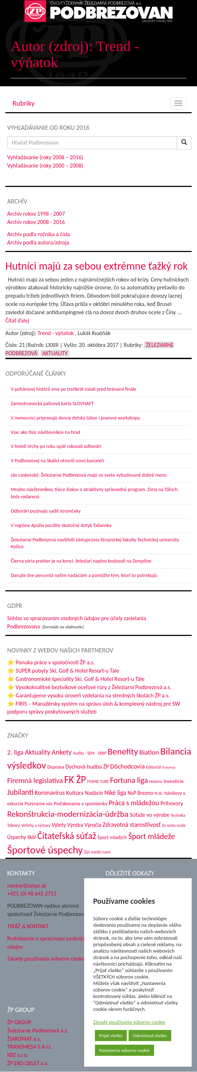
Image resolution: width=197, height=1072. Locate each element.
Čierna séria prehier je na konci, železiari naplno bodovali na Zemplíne (81, 561)
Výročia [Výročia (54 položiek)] (93, 824)
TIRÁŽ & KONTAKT (28, 926)
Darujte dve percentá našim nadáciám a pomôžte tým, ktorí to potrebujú (84, 575)
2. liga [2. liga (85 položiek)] (15, 752)
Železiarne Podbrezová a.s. (37, 1030)
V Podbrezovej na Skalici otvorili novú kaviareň (57, 461)
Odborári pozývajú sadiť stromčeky (46, 511)
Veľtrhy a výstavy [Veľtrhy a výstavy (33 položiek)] (35, 825)
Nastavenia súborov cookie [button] (124, 1050)
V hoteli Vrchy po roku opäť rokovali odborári (56, 446)
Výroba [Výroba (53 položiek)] (75, 824)
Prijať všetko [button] (110, 1035)
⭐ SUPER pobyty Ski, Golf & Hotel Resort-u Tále (63, 670)
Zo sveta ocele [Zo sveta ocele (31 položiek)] (174, 825)
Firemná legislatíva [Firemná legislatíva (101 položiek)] (35, 780)
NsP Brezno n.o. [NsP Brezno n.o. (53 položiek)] (145, 792)
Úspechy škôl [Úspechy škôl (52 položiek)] (21, 837)
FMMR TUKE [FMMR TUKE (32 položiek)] (98, 781)
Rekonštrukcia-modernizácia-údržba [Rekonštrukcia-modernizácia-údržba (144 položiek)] (68, 814)
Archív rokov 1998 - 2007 (36, 213)
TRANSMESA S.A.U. (29, 1046)
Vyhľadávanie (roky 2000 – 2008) (45, 165)
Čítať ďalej (17, 320)
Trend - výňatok (55, 333)
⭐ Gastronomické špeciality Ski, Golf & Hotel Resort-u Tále (76, 678)
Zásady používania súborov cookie (129, 1022)
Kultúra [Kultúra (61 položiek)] (74, 792)
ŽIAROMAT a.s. (24, 1038)
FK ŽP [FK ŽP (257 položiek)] (75, 779)
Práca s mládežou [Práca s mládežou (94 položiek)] (134, 802)
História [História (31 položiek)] (155, 781)
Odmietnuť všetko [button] (150, 1035)
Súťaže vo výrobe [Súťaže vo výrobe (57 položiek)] (149, 814)
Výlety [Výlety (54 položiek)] (59, 824)
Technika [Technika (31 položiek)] (178, 815)
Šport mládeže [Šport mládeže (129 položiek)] (151, 836)
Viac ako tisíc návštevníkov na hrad (45, 432)
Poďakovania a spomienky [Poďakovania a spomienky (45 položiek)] (80, 803)
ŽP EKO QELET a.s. (27, 1063)
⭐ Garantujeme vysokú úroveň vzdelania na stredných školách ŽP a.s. (88, 695)
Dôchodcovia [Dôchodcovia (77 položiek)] (127, 766)
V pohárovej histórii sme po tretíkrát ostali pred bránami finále (73, 389)
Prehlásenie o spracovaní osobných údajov (47, 942)
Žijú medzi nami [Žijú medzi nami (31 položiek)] (97, 852)
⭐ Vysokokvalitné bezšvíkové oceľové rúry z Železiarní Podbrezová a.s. (89, 687)
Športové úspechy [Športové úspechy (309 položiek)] (45, 849)
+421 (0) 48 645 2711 (32, 893)
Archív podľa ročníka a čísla (38, 234)
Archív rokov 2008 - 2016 (36, 222)
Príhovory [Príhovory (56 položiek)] (171, 803)
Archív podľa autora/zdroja (38, 242)
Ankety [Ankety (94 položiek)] (62, 752)
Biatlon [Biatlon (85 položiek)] (149, 752)
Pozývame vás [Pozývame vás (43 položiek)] (38, 804)
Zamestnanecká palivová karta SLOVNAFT (52, 403)
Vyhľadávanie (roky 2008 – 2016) (45, 157)
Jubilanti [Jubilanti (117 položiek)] (20, 792)
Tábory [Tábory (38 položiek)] (13, 825)
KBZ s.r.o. (17, 1055)
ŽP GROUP (19, 1022)
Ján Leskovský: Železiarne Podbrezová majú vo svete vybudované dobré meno (89, 475)
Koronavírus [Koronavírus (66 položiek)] (50, 793)
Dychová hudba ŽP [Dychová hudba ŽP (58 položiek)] (87, 766)
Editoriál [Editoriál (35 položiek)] (153, 767)
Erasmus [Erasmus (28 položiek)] (168, 767)
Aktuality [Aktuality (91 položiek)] (37, 752)
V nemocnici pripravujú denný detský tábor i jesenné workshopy (75, 418)
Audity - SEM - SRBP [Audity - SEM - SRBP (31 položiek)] (89, 753)
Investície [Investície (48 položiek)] (174, 781)
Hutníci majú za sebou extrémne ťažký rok (96, 265)
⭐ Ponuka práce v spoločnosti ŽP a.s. (51, 662)
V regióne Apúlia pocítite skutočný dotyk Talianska (61, 525)
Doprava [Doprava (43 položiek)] (55, 767)
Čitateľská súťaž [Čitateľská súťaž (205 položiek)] (66, 836)
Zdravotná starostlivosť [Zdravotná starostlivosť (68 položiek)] (132, 825)
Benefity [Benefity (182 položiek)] (123, 751)
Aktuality (55, 353)
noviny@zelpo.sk (26, 885)
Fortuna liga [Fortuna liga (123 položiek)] (129, 780)
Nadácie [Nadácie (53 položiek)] (94, 792)
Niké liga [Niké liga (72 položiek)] (115, 793)
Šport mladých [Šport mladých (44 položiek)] (112, 837)
